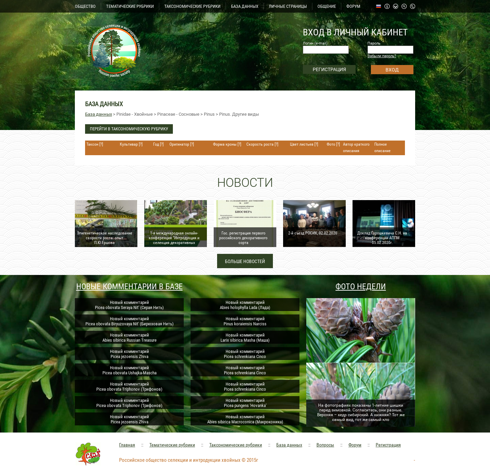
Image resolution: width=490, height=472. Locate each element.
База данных (98, 114)
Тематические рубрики (172, 444)
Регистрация (388, 444)
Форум (354, 444)
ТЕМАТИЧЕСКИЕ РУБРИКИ (130, 6)
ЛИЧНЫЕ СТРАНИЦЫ (288, 6)
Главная (127, 444)
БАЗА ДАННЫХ (244, 6)
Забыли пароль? (382, 56)
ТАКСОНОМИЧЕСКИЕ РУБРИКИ (192, 6)
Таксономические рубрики (235, 444)
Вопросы (325, 444)
